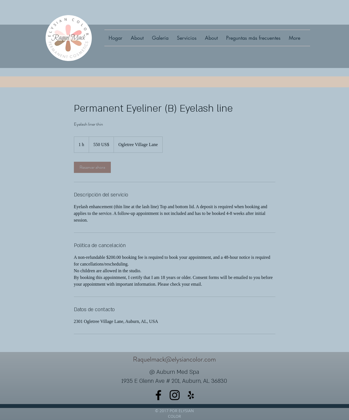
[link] (92, 167)
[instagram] (174, 395)
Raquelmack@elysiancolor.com (174, 359)
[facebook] (158, 395)
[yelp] (191, 395)
